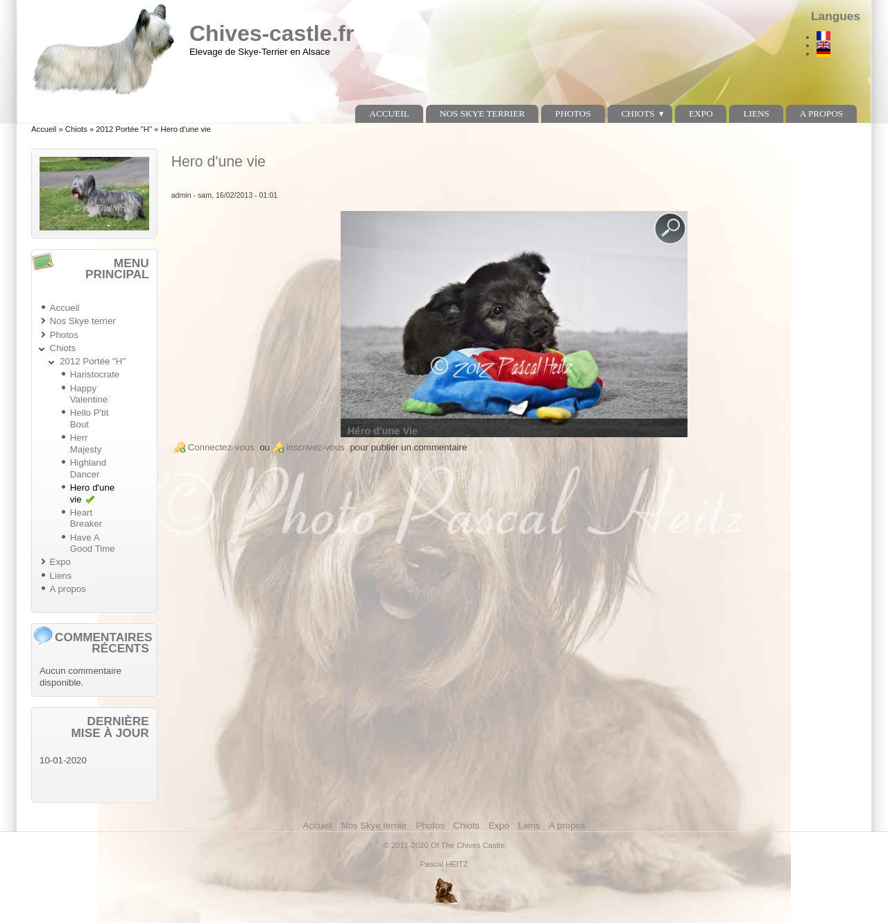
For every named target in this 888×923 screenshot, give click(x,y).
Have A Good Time (92, 543)
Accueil (389, 113)
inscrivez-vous (316, 447)
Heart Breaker (86, 518)
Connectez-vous (221, 447)
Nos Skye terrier (482, 113)
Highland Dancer (88, 468)
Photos (572, 113)
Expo (701, 113)
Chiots (637, 113)
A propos (821, 113)
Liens (756, 113)
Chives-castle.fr (271, 33)
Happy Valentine (89, 394)
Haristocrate (95, 374)
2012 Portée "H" (124, 129)
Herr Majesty (86, 443)
